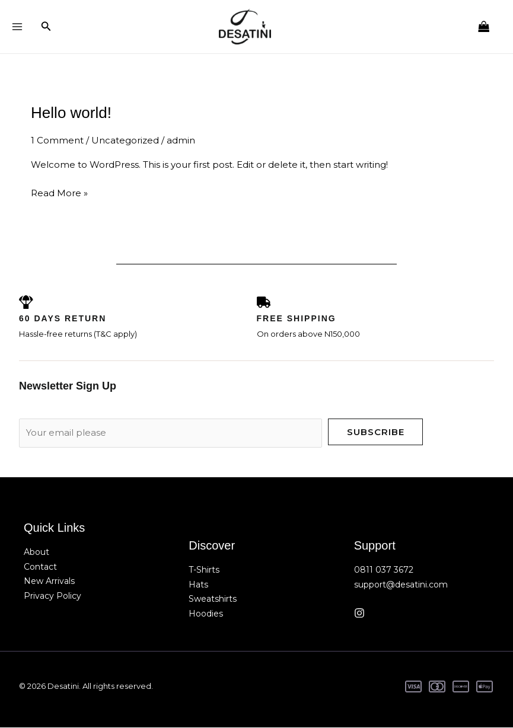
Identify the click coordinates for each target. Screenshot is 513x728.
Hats (198, 585)
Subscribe (375, 432)
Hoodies (206, 614)
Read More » (59, 192)
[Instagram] (359, 613)
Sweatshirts (213, 600)
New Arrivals (49, 582)
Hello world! (71, 113)
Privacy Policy (52, 597)
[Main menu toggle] (17, 27)
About (36, 552)
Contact (40, 567)
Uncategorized (125, 140)
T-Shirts (204, 570)
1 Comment (57, 140)
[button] (46, 27)
